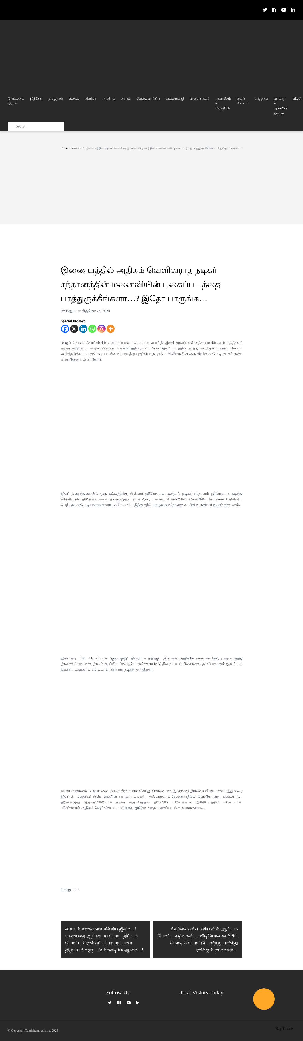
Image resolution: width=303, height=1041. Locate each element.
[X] (74, 329)
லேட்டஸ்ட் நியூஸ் (16, 101)
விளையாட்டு (200, 98)
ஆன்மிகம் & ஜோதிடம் (223, 103)
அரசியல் (108, 98)
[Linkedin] (83, 329)
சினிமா (90, 98)
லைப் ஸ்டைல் (243, 101)
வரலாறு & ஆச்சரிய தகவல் (280, 106)
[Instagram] (101, 329)
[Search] (36, 126)
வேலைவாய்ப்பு (148, 98)
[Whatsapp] (92, 329)
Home (64, 148)
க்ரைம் (126, 98)
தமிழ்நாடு (55, 98)
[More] (111, 329)
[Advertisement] (151, 55)
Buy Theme (284, 1030)
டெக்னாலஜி (175, 98)
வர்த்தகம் (261, 98)
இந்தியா (36, 98)
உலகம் (74, 98)
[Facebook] (65, 329)
